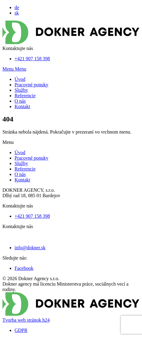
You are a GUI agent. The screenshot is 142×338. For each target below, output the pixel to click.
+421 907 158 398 (32, 58)
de (17, 7)
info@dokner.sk (30, 247)
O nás (20, 101)
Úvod (20, 79)
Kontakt (22, 106)
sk (17, 12)
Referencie (25, 95)
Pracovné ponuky (31, 84)
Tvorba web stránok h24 (26, 320)
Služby (21, 90)
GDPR (21, 330)
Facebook (24, 268)
